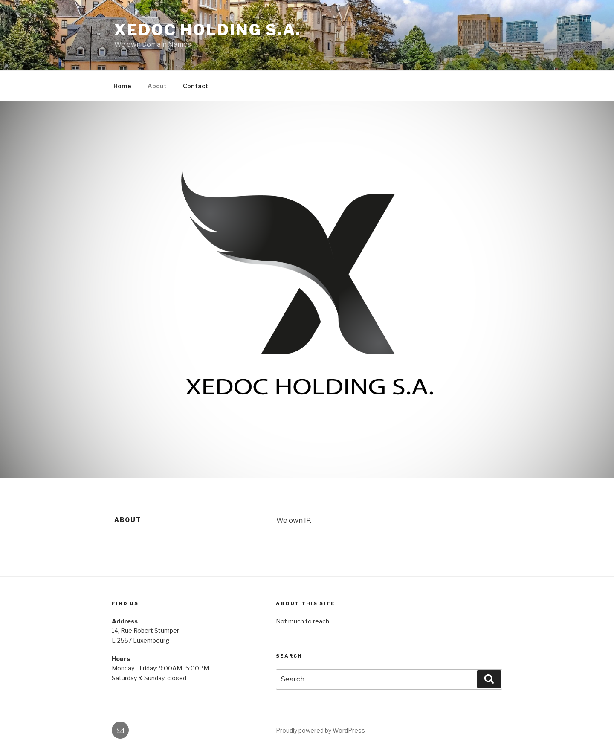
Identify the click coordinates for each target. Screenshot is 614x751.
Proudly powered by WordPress (320, 730)
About (157, 86)
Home (122, 86)
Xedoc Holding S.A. (207, 29)
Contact (195, 86)
